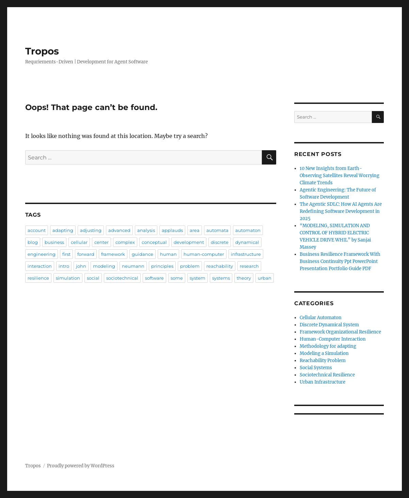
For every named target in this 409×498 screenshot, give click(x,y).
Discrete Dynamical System (329, 325)
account (37, 230)
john (81, 266)
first (66, 254)
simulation (68, 278)
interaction (40, 266)
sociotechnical (122, 278)
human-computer (204, 254)
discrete (220, 242)
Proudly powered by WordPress (80, 466)
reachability (219, 266)
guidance (142, 254)
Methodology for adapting (328, 346)
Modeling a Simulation (324, 353)
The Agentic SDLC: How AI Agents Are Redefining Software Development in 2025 (341, 211)
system (197, 278)
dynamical (247, 242)
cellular (79, 242)
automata (217, 230)
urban (264, 278)
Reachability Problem (323, 360)
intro (64, 266)
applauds (172, 230)
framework (113, 254)
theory (244, 278)
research (249, 266)
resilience (38, 278)
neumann (133, 266)
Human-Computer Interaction (333, 339)
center (101, 242)
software (154, 278)
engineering (42, 254)
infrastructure (246, 254)
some (177, 278)
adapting (62, 230)
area (195, 230)
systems (221, 278)
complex (125, 242)
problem (190, 266)
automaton (248, 230)
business (54, 242)
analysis (146, 230)
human (168, 254)
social (93, 278)
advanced (119, 230)
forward (85, 254)
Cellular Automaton (321, 318)
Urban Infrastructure (322, 382)
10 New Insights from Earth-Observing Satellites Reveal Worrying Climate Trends (339, 176)
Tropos (42, 51)
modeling (104, 266)
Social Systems (316, 368)
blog (33, 242)
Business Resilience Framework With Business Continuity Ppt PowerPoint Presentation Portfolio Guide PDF (340, 261)
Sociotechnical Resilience (327, 375)
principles (162, 266)
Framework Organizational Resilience (340, 332)
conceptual (154, 242)
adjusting (90, 230)
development (189, 242)
